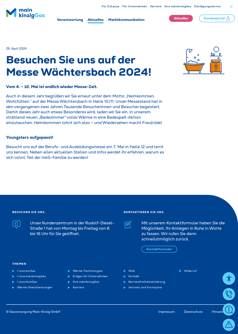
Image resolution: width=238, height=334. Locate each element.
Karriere (155, 6)
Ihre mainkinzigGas (177, 6)
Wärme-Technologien (88, 271)
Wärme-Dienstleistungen (34, 287)
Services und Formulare (145, 287)
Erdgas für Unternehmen (90, 276)
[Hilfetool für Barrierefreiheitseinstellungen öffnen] (229, 278)
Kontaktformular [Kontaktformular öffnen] (159, 249)
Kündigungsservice (207, 6)
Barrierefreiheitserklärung (146, 281)
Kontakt (133, 276)
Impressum (166, 312)
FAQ (131, 271)
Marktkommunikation (126, 19)
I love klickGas (27, 281)
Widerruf (190, 271)
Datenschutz (193, 312)
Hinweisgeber (222, 312)
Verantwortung (70, 19)
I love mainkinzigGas (31, 276)
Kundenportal (217, 18)
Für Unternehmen (134, 6)
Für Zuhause (110, 6)
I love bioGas (26, 271)
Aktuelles (96, 19)
